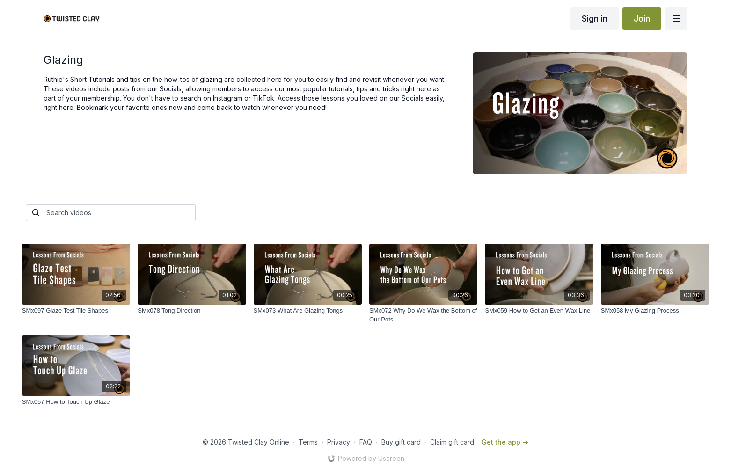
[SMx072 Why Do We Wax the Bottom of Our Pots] (423, 315)
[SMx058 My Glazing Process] (655, 310)
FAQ (365, 442)
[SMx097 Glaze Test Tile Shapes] (76, 310)
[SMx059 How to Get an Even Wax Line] (539, 310)
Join (642, 18)
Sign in (594, 18)
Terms (308, 442)
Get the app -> (505, 442)
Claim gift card (452, 442)
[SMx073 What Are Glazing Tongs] (308, 310)
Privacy (338, 442)
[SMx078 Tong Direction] (192, 310)
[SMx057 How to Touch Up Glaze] (76, 402)
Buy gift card (401, 442)
